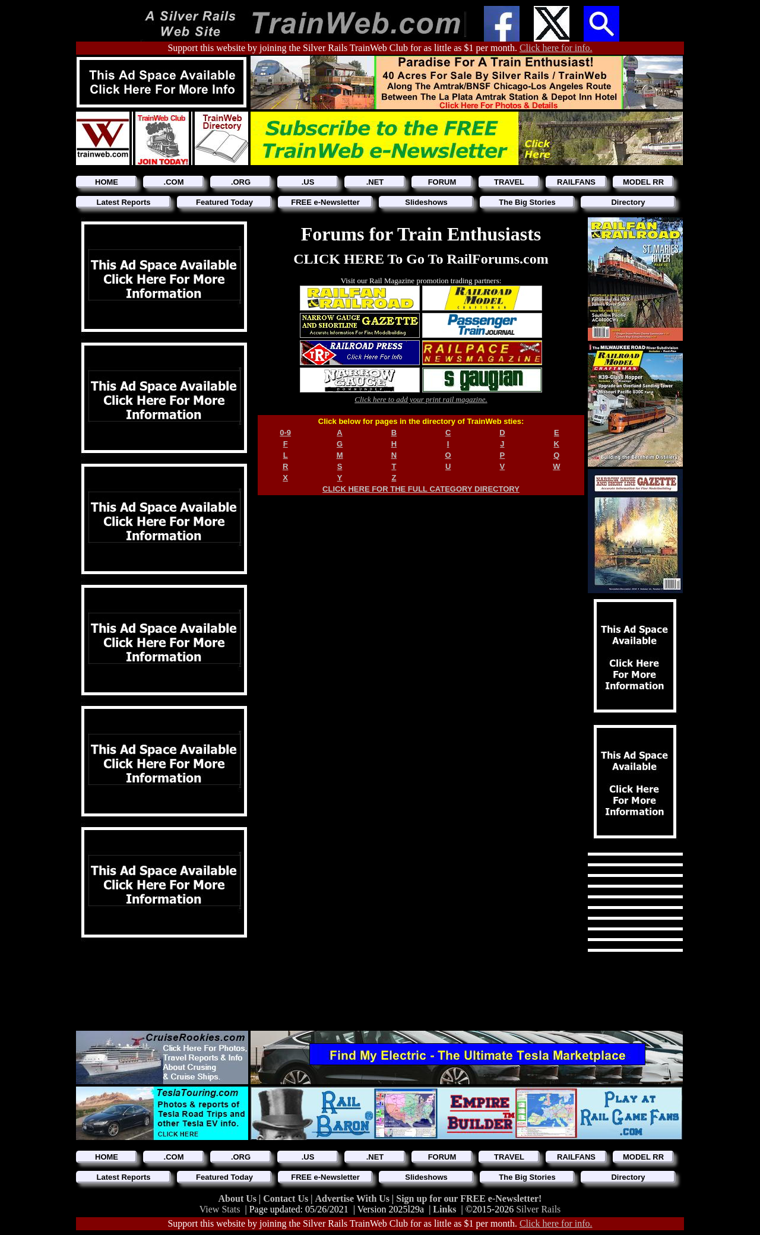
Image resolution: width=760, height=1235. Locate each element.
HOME (106, 182)
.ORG (241, 182)
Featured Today (224, 202)
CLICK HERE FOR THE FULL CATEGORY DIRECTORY (421, 488)
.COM (174, 182)
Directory (628, 202)
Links (444, 1209)
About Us (238, 1198)
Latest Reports (123, 202)
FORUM (442, 182)
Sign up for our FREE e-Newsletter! (469, 1198)
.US (308, 182)
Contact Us (287, 1198)
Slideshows (426, 202)
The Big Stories (527, 202)
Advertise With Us (353, 1198)
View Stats (220, 1209)
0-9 (285, 432)
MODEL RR (643, 182)
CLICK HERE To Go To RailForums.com (420, 259)
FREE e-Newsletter (325, 202)
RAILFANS (576, 182)
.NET (375, 182)
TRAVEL (509, 182)
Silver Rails (538, 1209)
